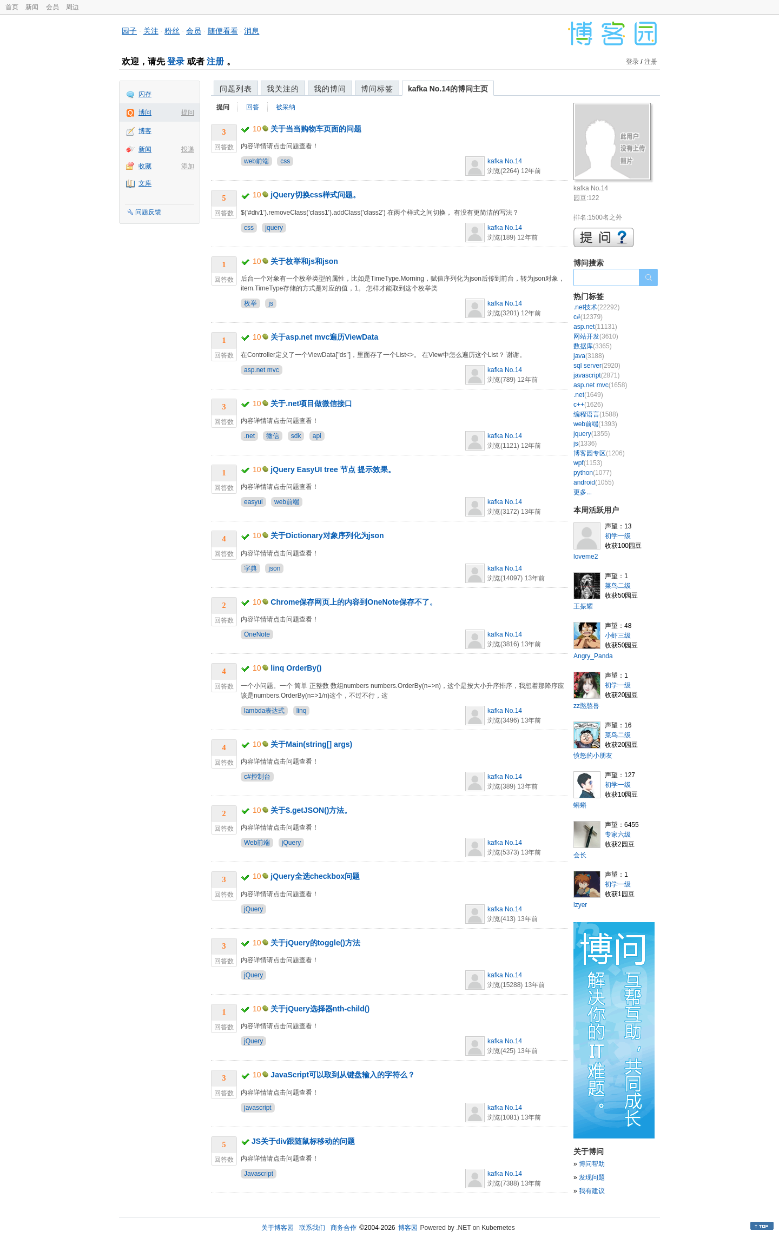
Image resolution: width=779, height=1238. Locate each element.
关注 (151, 31)
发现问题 (592, 1177)
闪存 (144, 94)
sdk (296, 436)
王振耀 (583, 606)
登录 (175, 61)
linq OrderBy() (295, 668)
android (593, 482)
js (270, 303)
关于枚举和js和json (304, 261)
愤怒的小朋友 (592, 755)
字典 (250, 568)
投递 (187, 149)
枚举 (250, 303)
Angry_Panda (593, 656)
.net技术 (596, 307)
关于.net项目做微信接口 (311, 403)
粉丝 (172, 31)
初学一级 (618, 536)
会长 (579, 855)
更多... (582, 492)
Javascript (258, 1173)
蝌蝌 (579, 805)
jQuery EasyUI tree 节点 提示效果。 (332, 469)
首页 (11, 7)
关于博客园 (277, 1228)
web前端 (256, 161)
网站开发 (595, 336)
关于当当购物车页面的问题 (315, 128)
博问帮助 (592, 1164)
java (588, 356)
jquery (274, 227)
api (317, 436)
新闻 (31, 7)
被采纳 (285, 107)
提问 (187, 112)
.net (249, 436)
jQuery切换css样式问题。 (315, 194)
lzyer (580, 905)
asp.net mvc (261, 370)
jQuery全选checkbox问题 (315, 876)
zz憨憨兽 (586, 706)
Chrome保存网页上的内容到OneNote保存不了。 (353, 602)
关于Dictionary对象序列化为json (327, 535)
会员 (52, 7)
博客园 (408, 1228)
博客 (144, 131)
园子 (129, 31)
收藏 (144, 166)
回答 (252, 107)
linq (301, 710)
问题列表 (236, 88)
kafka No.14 (504, 161)
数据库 (592, 346)
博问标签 (377, 88)
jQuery (291, 842)
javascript (258, 1107)
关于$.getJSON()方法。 (311, 810)
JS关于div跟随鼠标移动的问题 (303, 1141)
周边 (72, 7)
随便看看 (223, 31)
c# (588, 317)
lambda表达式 (264, 710)
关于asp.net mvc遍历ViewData (324, 337)
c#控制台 (257, 776)
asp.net (595, 326)
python (592, 472)
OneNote (257, 634)
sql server (596, 365)
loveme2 (585, 556)
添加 (187, 166)
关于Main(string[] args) (311, 744)
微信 (272, 436)
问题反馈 (148, 212)
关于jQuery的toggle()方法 (315, 942)
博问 (144, 112)
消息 (251, 31)
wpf (587, 463)
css (285, 161)
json (274, 568)
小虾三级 (618, 635)
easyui (253, 502)
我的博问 (330, 88)
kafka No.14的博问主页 (448, 88)
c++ (588, 404)
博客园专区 (599, 453)
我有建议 (592, 1191)
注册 (215, 61)
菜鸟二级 (618, 586)
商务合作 (344, 1228)
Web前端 (257, 842)
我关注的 (283, 88)
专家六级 (618, 834)
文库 (144, 183)
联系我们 (312, 1228)
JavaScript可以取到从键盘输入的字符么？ (342, 1074)
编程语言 (595, 414)
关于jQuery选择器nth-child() (319, 1008)
